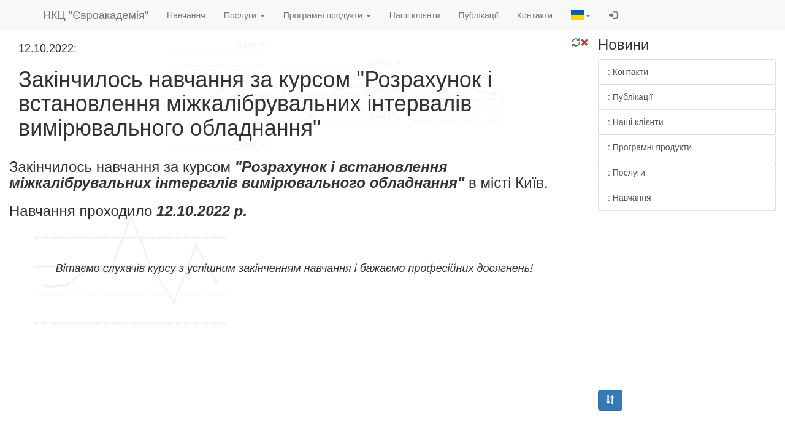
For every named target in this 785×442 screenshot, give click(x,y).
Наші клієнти (414, 15)
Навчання (186, 15)
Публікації (479, 15)
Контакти (535, 15)
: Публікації (630, 97)
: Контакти (628, 72)
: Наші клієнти (636, 122)
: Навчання (629, 198)
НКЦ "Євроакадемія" (95, 15)
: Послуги (626, 172)
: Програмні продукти (650, 147)
